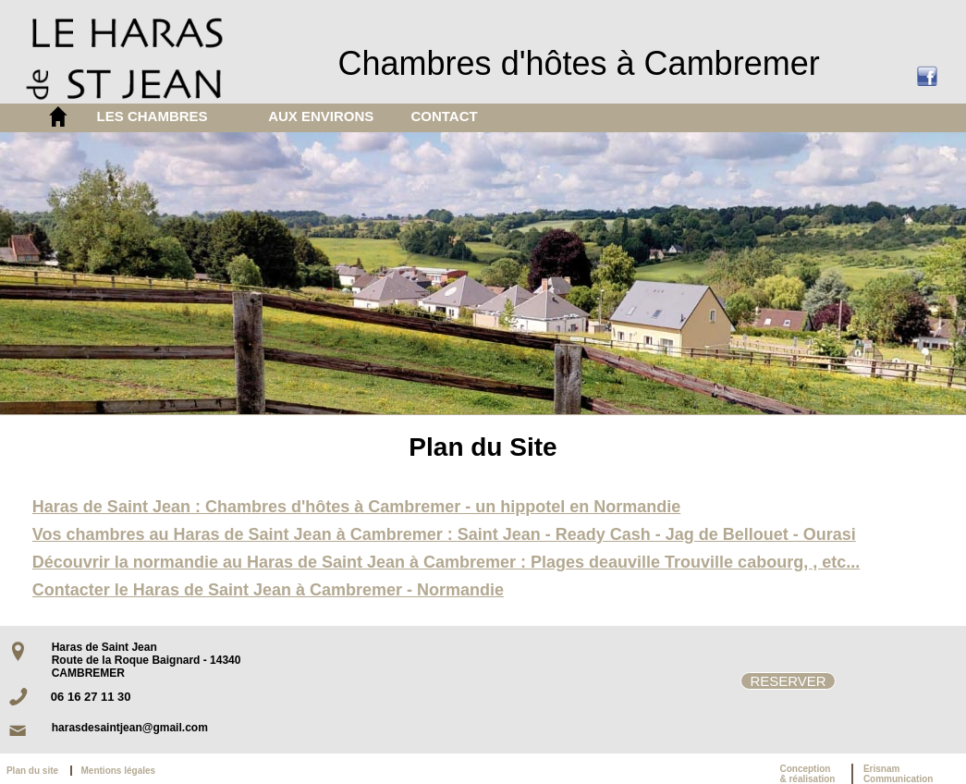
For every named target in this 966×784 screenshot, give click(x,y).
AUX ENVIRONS (320, 116)
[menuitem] (168, 116)
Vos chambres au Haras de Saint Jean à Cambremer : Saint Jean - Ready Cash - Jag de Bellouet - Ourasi (444, 534)
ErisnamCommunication (898, 774)
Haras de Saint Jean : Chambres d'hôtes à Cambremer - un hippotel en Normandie (356, 506)
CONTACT (443, 116)
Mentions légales (118, 771)
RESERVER (787, 681)
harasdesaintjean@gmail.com (130, 727)
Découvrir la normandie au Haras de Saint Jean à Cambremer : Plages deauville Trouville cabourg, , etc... (446, 562)
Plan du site (36, 771)
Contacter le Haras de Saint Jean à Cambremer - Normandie (268, 590)
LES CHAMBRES (152, 116)
